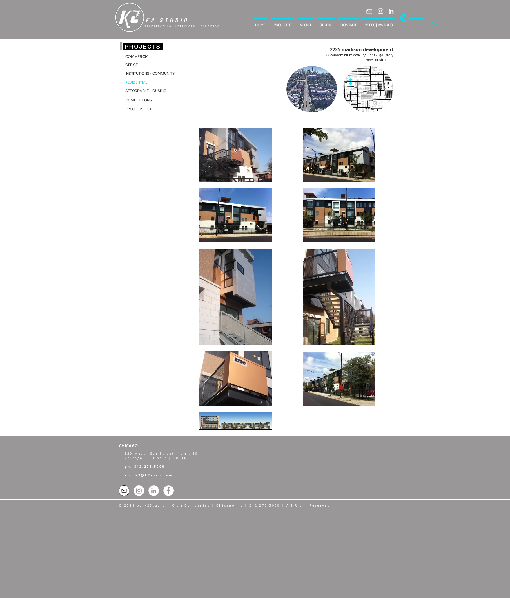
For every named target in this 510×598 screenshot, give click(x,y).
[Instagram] (380, 11)
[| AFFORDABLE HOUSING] (145, 91)
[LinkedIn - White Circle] (153, 490)
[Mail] (369, 11)
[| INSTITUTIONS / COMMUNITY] (149, 73)
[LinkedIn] (391, 11)
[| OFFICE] (140, 64)
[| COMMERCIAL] (139, 56)
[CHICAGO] (133, 446)
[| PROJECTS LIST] (140, 109)
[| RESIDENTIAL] (140, 82)
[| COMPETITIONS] (140, 100)
